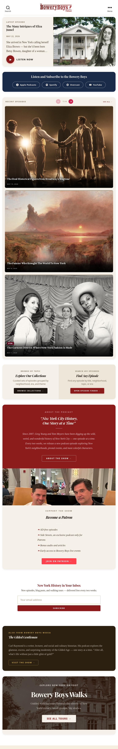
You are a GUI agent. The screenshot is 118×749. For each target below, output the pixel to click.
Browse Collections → (31, 394)
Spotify (51, 88)
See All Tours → (59, 722)
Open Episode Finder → (87, 394)
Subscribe (59, 612)
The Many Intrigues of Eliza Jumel (24, 31)
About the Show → (59, 462)
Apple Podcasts (26, 88)
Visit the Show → (23, 666)
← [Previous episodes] (58, 105)
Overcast (73, 88)
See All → (107, 105)
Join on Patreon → (59, 564)
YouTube (95, 88)
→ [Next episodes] (71, 105)
